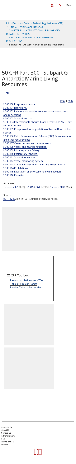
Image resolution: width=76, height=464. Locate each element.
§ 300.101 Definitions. (15, 107)
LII (7, 23)
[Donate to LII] (52, 5)
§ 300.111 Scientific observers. (19, 157)
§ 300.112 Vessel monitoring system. (23, 161)
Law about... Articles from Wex (26, 280)
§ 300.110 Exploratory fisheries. (20, 154)
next (70, 100)
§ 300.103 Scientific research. (18, 118)
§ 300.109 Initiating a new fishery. (21, 150)
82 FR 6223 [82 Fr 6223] (9, 198)
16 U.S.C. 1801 (57, 187)
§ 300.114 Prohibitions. (15, 168)
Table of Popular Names (23, 283)
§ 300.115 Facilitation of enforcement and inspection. (32, 171)
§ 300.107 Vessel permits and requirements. (27, 143)
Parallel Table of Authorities (25, 287)
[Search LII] (59, 5)
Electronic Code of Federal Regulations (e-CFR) (37, 23)
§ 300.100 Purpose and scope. (19, 104)
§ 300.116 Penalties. (14, 175)
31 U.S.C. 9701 (34, 187)
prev (62, 100)
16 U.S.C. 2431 (10, 187)
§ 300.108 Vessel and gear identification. (25, 146)
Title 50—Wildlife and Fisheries (26, 27)
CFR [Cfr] (8, 93)
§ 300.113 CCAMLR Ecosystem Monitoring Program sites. (34, 164)
